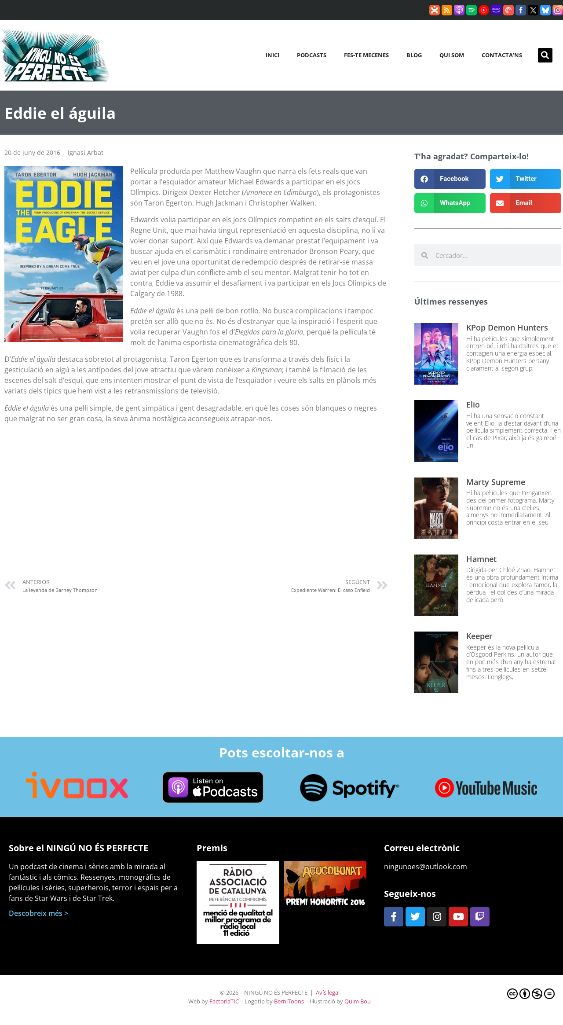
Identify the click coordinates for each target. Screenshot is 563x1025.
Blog (414, 55)
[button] (545, 55)
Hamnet (481, 559)
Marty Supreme (495, 482)
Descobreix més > (38, 913)
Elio (473, 404)
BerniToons (289, 1001)
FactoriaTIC (224, 1001)
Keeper (479, 636)
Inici (272, 55)
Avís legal (328, 992)
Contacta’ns (502, 55)
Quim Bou (357, 1001)
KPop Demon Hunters (507, 327)
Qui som (451, 55)
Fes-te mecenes (366, 55)
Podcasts (311, 55)
